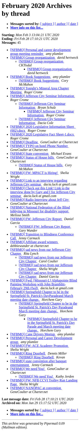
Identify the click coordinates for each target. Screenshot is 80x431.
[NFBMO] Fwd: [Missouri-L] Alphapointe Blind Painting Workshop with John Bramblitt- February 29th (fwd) (43, 284)
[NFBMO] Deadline (24, 142)
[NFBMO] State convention (29, 153)
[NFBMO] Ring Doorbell (28, 353)
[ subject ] (47, 24)
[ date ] (73, 24)
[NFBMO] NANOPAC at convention (36, 388)
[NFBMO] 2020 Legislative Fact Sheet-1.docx (42, 134)
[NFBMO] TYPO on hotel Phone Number (39, 146)
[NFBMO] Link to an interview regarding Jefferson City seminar (38, 182)
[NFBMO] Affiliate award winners (34, 242)
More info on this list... (26, 27)
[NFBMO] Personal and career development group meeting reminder (40, 52)
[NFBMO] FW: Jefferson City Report (36, 219)
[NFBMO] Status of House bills (32, 157)
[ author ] (61, 24)
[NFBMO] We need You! (27, 369)
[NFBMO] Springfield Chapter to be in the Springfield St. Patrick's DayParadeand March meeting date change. (41, 295)
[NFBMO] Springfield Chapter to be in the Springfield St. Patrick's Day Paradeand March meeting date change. (48, 307)
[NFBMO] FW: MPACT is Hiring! (34, 173)
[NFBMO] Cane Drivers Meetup (33, 334)
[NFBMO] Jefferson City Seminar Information (42, 96)
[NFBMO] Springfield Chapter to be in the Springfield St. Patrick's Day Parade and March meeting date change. (52, 324)
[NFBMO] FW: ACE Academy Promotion (39, 346)
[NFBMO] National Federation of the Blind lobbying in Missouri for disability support (40, 209)
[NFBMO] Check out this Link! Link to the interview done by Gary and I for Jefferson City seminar (42, 192)
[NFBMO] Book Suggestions (30, 77)
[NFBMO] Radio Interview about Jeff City (40, 200)
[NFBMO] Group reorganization (33, 57)
